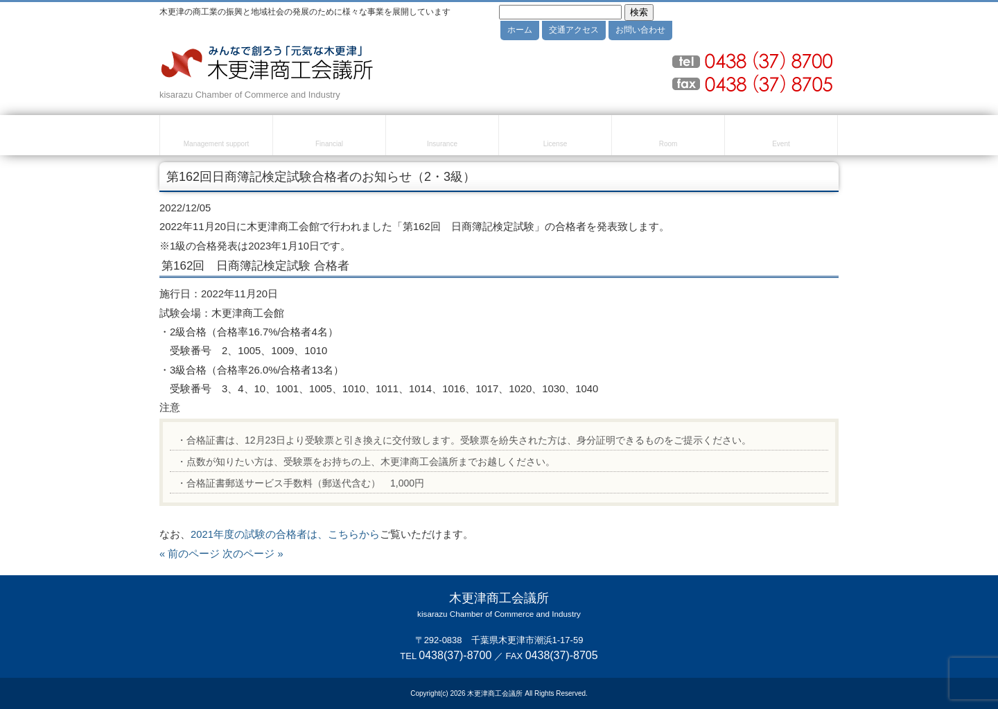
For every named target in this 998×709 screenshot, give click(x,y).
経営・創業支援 (216, 137)
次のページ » (252, 553)
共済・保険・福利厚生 (442, 137)
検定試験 (555, 137)
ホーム (519, 30)
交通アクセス (574, 30)
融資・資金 (329, 137)
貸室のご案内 (668, 137)
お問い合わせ (640, 30)
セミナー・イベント (781, 137)
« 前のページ (189, 553)
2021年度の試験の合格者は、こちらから (285, 534)
